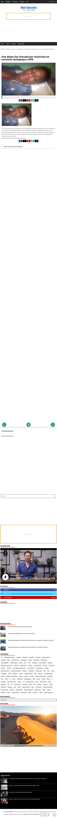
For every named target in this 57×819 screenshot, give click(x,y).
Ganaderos (15, 673)
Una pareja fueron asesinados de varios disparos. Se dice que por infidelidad (27, 778)
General (21, 673)
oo (23, 681)
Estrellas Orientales (5, 671)
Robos (19, 687)
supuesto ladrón (15, 692)
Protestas (39, 684)
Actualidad (38, 657)
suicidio (8, 692)
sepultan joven (38, 689)
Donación (3, 668)
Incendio (32, 676)
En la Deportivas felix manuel (19, 668)
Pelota (49, 681)
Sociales (49, 689)
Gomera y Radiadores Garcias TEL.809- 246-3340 (20, 626)
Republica (10, 687)
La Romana (50, 676)
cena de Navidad (13, 662)
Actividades (31, 657)
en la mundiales (30, 668)
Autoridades (36, 660)
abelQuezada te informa (9, 657)
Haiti (35, 673)
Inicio (2, 43)
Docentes (45, 665)
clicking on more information (31, 814)
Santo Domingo (19, 689)
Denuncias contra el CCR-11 (7, 665)
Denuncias (50, 662)
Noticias (19, 681)
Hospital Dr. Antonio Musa (11, 676)
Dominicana (51, 665)
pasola (36, 681)
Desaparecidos (23, 665)
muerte (43, 679)
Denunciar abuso (6, 808)
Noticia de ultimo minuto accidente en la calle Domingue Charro (24, 799)
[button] (20, 100)
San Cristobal (38, 687)
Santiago (12, 689)
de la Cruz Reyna (42, 662)
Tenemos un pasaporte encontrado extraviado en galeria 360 (24, 785)
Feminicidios (31, 671)
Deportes (14, 43)
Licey (2, 679)
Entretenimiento (39, 668)
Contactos (14, 1)
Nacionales (3, 681)
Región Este (3, 687)
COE (29, 662)
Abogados (19, 657)
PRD (34, 684)
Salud (32, 687)
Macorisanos (19, 679)
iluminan (26, 676)
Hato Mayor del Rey (48, 673)
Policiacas (25, 684)
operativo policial (29, 681)
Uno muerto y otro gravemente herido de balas (20, 792)
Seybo (44, 689)
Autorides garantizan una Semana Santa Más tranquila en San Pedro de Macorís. (28, 647)
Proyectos (45, 684)
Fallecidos (25, 671)
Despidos (30, 665)
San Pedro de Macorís (47, 687)
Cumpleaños (34, 662)
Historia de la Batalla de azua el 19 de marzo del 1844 (21, 633)
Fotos (48, 671)
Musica (48, 679)
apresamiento (24, 660)
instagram (22, 1)
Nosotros (8, 1)
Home (2, 1)
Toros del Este (23, 692)
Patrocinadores (43, 681)
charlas (20, 662)
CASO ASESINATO (4, 662)
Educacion (9, 668)
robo (15, 687)
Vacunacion (35, 692)
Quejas (50, 684)
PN (11, 684)
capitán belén (44, 660)
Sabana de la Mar (26, 687)
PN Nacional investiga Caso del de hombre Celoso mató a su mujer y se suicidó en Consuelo (30, 640)
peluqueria (3, 684)
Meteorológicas (27, 679)
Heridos (2, 676)
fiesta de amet (39, 671)
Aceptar (44, 814)
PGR (8, 684)
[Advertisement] (28, 482)
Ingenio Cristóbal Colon (41, 676)
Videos (40, 692)
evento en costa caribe (16, 671)
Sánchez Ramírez (4, 689)
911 (2, 657)
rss (27, 1)
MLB (34, 679)
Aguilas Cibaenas (45, 657)
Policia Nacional (17, 684)
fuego (53, 671)
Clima (25, 662)
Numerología (21, 43)
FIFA (45, 671)
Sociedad (3, 692)
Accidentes (25, 657)
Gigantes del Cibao (28, 673)
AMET (8, 660)
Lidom (6, 679)
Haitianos (40, 673)
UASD (29, 692)
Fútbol (9, 673)
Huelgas (21, 676)
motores (38, 679)
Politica (30, 684)
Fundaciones (3, 673)
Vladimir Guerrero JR (48, 692)
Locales (8, 43)
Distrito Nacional (37, 665)
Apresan (30, 660)
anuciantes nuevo (15, 660)
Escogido (47, 668)
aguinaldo (3, 660)
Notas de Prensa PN (12, 681)
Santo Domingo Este (28, 689)
